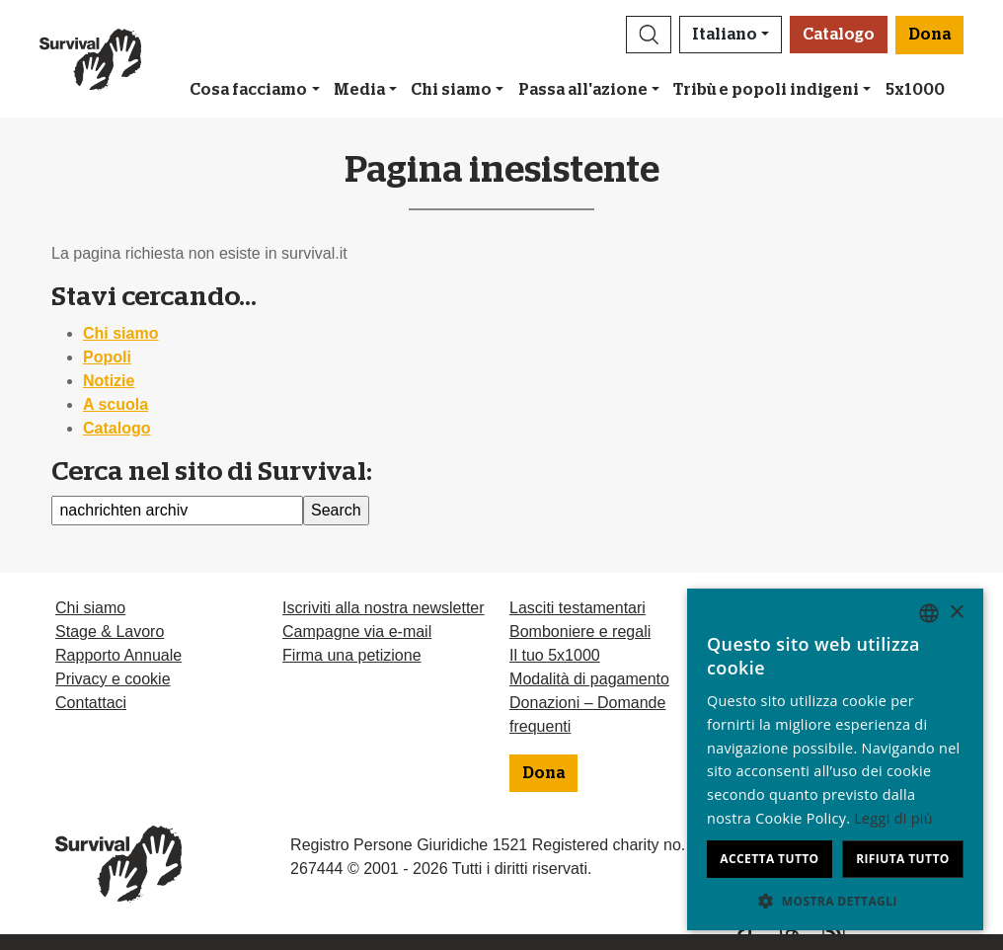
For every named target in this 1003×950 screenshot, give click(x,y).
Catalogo (839, 34)
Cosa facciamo (248, 90)
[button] (648, 34)
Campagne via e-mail (356, 631)
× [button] (956, 612)
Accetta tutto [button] (769, 858)
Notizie (108, 380)
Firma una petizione (352, 655)
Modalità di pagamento (589, 679)
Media (359, 90)
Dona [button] (929, 34)
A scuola (115, 404)
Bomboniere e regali (580, 631)
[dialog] (835, 759)
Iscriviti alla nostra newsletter (383, 607)
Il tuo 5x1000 (554, 655)
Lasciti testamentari (577, 607)
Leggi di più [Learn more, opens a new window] (893, 818)
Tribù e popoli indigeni (766, 90)
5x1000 (915, 90)
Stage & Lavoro (109, 631)
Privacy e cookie (113, 679)
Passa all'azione (583, 90)
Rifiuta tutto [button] (903, 858)
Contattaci (90, 702)
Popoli (107, 357)
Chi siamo (451, 90)
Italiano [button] (724, 34)
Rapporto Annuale (118, 655)
